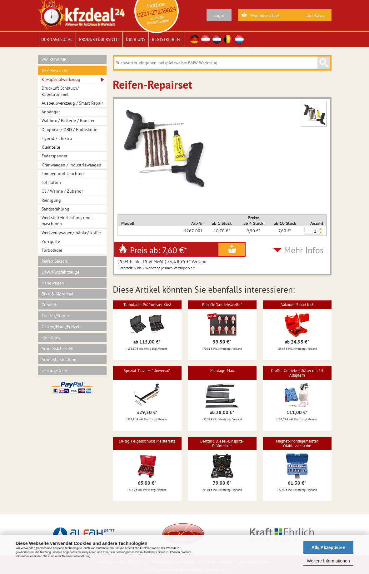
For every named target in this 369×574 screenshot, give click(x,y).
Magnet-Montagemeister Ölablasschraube (297, 443)
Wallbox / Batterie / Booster (68, 120)
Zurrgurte (51, 241)
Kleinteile (51, 147)
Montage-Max (222, 370)
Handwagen (53, 283)
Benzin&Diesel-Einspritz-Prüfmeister (222, 443)
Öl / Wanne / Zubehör (62, 191)
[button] (320, 229)
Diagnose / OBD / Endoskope (69, 129)
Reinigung (51, 200)
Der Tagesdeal (56, 39)
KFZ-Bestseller (55, 70)
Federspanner (54, 156)
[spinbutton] (311, 231)
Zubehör (50, 305)
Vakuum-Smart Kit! (297, 304)
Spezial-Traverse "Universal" (147, 370)
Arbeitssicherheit (58, 348)
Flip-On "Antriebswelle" (222, 304)
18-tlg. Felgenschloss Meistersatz (147, 441)
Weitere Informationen (328, 560)
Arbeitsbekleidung (59, 359)
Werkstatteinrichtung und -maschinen (67, 220)
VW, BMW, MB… (56, 59)
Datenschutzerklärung (76, 556)
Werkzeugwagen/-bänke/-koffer (71, 232)
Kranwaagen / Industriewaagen (71, 165)
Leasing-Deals (55, 370)
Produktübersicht (99, 39)
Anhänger (51, 112)
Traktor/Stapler (56, 316)
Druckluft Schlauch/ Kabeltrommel (60, 91)
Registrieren (166, 39)
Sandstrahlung (55, 209)
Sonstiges (51, 337)
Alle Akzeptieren (328, 547)
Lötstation (51, 182)
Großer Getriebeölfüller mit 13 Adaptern (297, 373)
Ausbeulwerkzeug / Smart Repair (72, 103)
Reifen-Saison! (55, 261)
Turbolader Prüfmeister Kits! (147, 304)
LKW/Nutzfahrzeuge (60, 272)
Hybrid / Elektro (57, 138)
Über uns (135, 39)
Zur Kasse (316, 15)
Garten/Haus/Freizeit (61, 326)
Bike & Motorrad (57, 294)
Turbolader (52, 250)
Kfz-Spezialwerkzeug (61, 79)
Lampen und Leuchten (63, 173)
